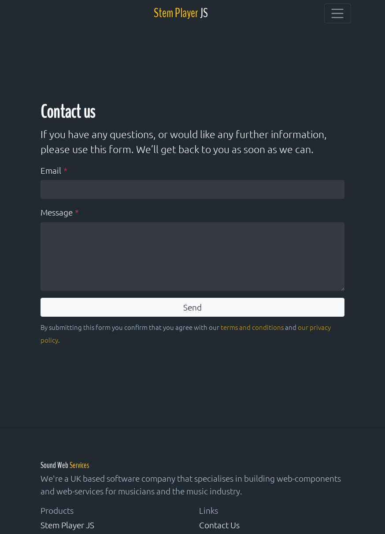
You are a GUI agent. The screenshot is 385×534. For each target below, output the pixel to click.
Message (57, 212)
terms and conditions (252, 327)
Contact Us (219, 524)
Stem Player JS (67, 524)
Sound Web (65, 465)
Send (192, 307)
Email (51, 170)
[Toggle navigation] (337, 13)
